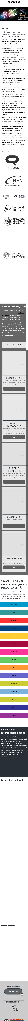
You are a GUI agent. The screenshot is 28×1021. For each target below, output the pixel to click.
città (19, 71)
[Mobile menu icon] (3, 5)
